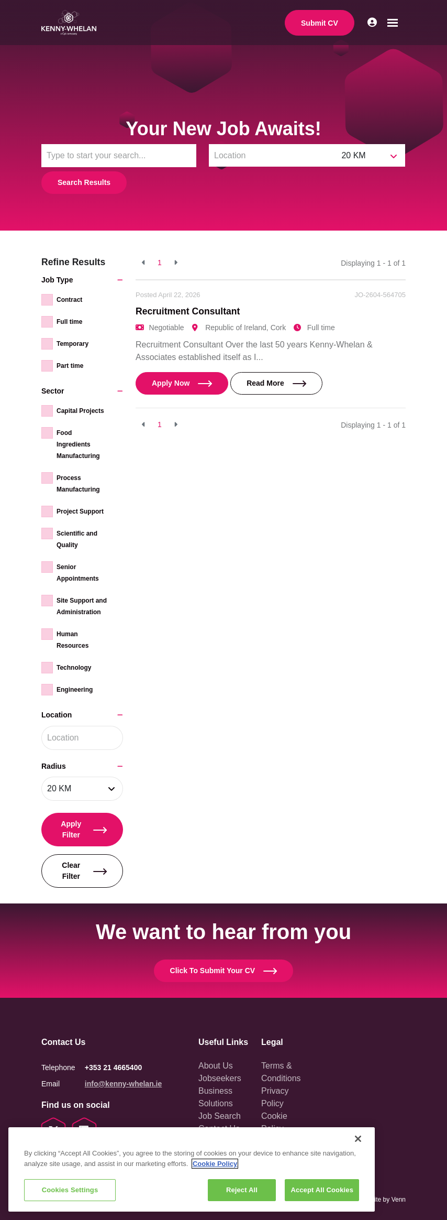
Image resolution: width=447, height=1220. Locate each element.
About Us (215, 1065)
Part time (70, 365)
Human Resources (72, 639)
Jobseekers (219, 1078)
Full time (69, 321)
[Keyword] (118, 155)
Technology (74, 667)
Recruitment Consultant (188, 311)
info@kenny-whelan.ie (123, 1084)
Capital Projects (80, 411)
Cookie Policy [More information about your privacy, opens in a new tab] (215, 1164)
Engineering (75, 689)
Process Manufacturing (78, 483)
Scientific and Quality (77, 539)
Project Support (80, 511)
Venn (399, 1199)
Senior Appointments (78, 572)
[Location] (273, 155)
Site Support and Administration (82, 606)
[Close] (358, 1138)
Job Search (219, 1116)
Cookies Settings (70, 1190)
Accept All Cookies (321, 1190)
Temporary (72, 343)
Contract (69, 299)
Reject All (242, 1190)
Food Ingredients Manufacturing (78, 444)
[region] (191, 1169)
